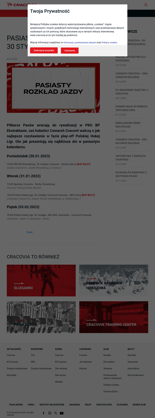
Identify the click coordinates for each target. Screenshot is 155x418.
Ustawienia (71, 51)
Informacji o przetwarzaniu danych (80, 43)
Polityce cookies (109, 43)
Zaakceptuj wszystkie (44, 51)
